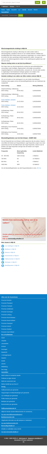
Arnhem (3, 346)
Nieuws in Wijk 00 (8, 252)
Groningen (4, 349)
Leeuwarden (4, 343)
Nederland (5, 6)
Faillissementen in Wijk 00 (10, 259)
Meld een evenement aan (8, 381)
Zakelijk (24, 9)
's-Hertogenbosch (6, 355)
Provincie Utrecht (6, 326)
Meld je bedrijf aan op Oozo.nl (9, 384)
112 (19, 9)
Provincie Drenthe (6, 300)
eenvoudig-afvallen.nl (16, 238)
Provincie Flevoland (6, 303)
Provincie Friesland (6, 306)
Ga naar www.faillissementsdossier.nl (11, 414)
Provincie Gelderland (7, 309)
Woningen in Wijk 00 (8, 262)
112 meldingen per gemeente (9, 395)
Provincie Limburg (6, 314)
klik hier (39, 168)
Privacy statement (27, 440)
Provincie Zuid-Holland (7, 332)
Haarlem (3, 358)
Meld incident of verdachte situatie (11, 375)
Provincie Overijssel (6, 323)
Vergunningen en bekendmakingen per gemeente (15, 392)
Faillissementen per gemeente (9, 390)
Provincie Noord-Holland (8, 320)
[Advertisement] (23, 34)
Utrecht (3, 363)
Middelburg (4, 366)
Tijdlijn (8, 9)
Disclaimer (17, 440)
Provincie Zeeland (6, 329)
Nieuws (30, 9)
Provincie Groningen (7, 312)
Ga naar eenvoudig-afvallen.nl (9, 432)
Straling (21, 15)
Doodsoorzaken (13, 15)
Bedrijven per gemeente (8, 401)
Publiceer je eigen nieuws (8, 378)
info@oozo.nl (23, 438)
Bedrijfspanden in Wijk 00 (10, 265)
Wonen (36, 9)
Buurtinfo (14, 9)
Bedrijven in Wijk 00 (8, 249)
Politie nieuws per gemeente (9, 398)
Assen (3, 337)
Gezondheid (5, 12)
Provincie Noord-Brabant (8, 317)
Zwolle (3, 361)
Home (3, 9)
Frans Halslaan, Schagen (8, 99)
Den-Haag (4, 369)
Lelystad (3, 340)
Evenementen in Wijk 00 (10, 255)
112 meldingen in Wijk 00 (10, 246)
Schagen (12, 6)
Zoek (37, 2)
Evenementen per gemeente (9, 404)
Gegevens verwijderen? (35, 438)
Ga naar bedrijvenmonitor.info (9, 423)
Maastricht (4, 352)
